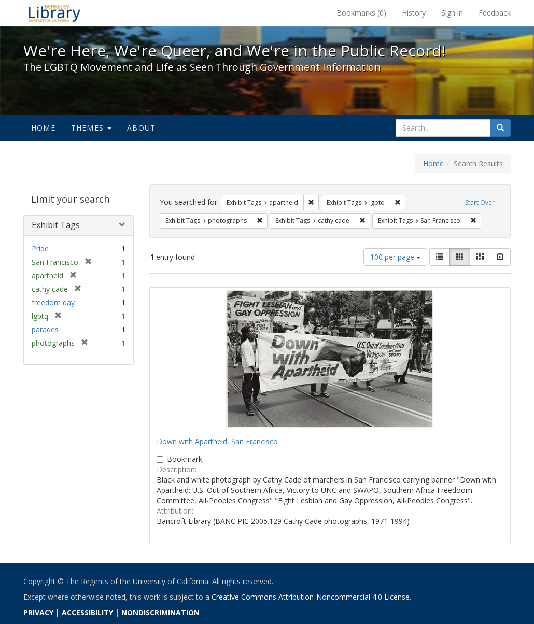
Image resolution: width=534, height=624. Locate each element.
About (141, 128)
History (414, 13)
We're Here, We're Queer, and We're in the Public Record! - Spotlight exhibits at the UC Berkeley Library (54, 13)
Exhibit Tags (56, 225)
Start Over (480, 202)
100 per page (395, 257)
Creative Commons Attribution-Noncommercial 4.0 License (311, 597)
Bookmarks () (361, 13)
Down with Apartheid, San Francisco (217, 441)
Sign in (452, 13)
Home (43, 128)
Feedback (495, 13)
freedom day (53, 302)
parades (45, 329)
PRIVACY (38, 612)
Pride (40, 248)
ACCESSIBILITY (87, 612)
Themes (91, 128)
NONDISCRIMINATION (160, 612)
